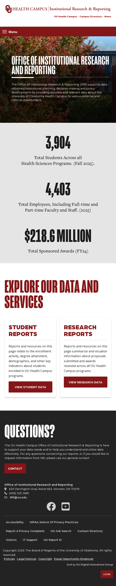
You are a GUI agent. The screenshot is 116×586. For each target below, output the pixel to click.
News (107, 16)
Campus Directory (91, 16)
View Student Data (30, 387)
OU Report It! (53, 539)
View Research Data (85, 382)
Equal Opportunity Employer (74, 558)
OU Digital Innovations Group (94, 564)
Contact (15, 468)
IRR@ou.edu (18, 497)
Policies (9, 558)
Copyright (45, 558)
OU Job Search (61, 531)
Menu (9, 31)
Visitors (11, 539)
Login (106, 574)
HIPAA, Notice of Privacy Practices (54, 522)
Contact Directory (90, 531)
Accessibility (15, 522)
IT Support (30, 539)
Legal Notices (26, 558)
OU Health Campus (65, 16)
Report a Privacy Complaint (25, 531)
